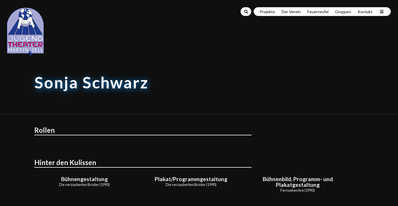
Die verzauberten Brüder (79, 184)
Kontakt (365, 11)
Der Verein (291, 11)
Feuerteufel (318, 11)
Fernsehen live (292, 190)
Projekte (267, 11)
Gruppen (343, 11)
